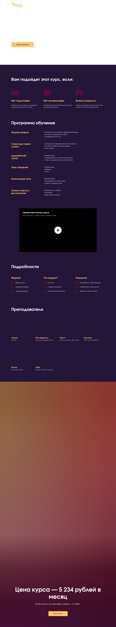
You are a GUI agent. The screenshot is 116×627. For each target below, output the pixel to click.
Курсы (56, 5)
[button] (22, 44)
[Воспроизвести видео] (58, 230)
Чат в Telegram (100, 5)
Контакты (65, 5)
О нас (50, 5)
